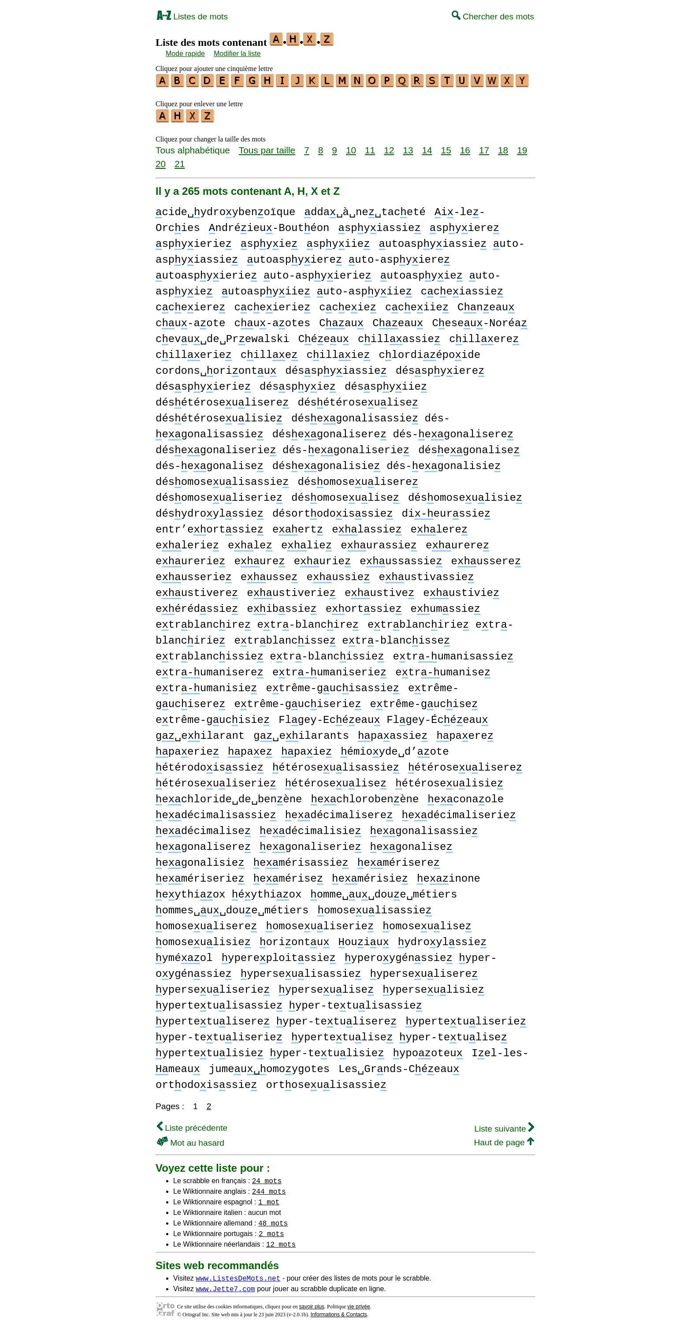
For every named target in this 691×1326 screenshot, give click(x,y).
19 (522, 147)
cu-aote (190, 320)
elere (439, 527)
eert (297, 527)
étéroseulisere (465, 765)
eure (259, 558)
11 (370, 147)
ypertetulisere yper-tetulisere (276, 1019)
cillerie (194, 352)
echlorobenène (365, 797)
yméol (184, 955)
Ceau (397, 320)
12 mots (281, 1241)
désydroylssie (210, 511)
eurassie (379, 543)
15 (446, 147)
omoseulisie (203, 939)
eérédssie (197, 606)
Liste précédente (192, 1125)
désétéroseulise (357, 400)
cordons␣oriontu (216, 368)
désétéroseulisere (222, 400)
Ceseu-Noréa (479, 320)
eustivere (197, 590)
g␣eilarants (301, 733)
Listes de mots (192, 16)
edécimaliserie (458, 812)
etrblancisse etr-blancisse (342, 638)
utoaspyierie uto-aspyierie (264, 273)
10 (351, 147)
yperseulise (326, 987)
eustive (379, 590)
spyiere (464, 225)
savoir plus (311, 1304)
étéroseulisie (449, 781)
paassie (392, 733)
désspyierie (203, 384)
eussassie (401, 558)
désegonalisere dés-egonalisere (392, 432)
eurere (457, 543)
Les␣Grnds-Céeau (398, 1066)
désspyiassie (335, 368)
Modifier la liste (237, 53)
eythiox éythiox (228, 892)
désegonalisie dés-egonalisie (386, 463)
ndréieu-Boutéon (269, 225)
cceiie (417, 305)
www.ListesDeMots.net (238, 1275)
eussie (338, 574)
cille (269, 352)
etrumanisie (206, 685)
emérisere (398, 860)
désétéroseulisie (219, 416)
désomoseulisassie (222, 479)
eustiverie (291, 590)
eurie (322, 558)
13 (408, 147)
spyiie (338, 241)
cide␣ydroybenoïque (225, 209)
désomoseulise (345, 495)
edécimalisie (310, 828)
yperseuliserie (213, 987)
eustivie (461, 590)
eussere (485, 558)
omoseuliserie (320, 923)
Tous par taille (267, 147)
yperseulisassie (301, 971)
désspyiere (440, 368)
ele (250, 543)
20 (161, 161)
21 (180, 161)
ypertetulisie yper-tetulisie (270, 1050)
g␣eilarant (200, 733)
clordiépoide (429, 352)
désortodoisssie (332, 511)
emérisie (370, 876)
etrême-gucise (424, 701)
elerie (187, 543)
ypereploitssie (279, 955)
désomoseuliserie (219, 495)
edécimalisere (339, 812)
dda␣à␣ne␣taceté (364, 209)
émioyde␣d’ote (395, 749)
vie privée (358, 1304)
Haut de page (504, 1139)
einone (448, 876)
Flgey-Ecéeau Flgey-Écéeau (383, 717)
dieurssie (446, 511)
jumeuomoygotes (269, 1066)
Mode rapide (185, 53)
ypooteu (428, 1050)
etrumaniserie (329, 670)
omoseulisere (206, 923)
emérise (288, 876)
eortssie (364, 606)
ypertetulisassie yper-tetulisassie (289, 1003)
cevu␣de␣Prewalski (223, 336)
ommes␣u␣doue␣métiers (232, 908)
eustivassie (426, 574)
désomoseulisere (357, 479)
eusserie (194, 574)
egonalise (411, 844)
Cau (341, 320)
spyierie (194, 241)
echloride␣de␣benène (229, 797)
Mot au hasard (190, 1140)
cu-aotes (272, 320)
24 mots (267, 1178)
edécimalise (203, 828)
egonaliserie (310, 844)
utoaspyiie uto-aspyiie (317, 289)
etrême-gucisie (213, 717)
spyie (269, 241)
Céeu (323, 336)
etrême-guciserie (297, 701)
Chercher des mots (493, 16)
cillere (484, 336)
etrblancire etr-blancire (257, 622)
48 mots (273, 1220)
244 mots (269, 1188)
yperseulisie (433, 987)
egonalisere (203, 844)
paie (306, 749)
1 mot (268, 1199)
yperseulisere (424, 971)
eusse (269, 574)
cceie (347, 305)
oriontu (294, 939)
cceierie (272, 305)
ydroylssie (442, 939)
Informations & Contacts (339, 1312)
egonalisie (200, 860)
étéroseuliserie (216, 781)
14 (427, 147)
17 (484, 147)
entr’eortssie (210, 527)
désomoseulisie (465, 495)
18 (503, 147)
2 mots (271, 1231)
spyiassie (379, 225)
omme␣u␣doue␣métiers (383, 892)
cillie (338, 352)
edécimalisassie (216, 812)
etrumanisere (210, 670)
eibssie (281, 606)
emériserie (200, 876)
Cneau (486, 305)
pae (250, 749)
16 (465, 147)
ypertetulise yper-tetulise (399, 1035)
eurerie (190, 558)
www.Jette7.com (225, 1286)
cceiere (190, 305)
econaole (465, 797)
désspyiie (386, 384)
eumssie (445, 606)
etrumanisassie (453, 654)
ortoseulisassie (326, 1082)
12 (389, 147)
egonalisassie (424, 828)
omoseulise (427, 923)
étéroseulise (335, 781)
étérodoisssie (210, 765)
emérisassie (301, 860)
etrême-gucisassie (332, 685)
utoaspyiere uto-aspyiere (348, 257)
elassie (366, 527)
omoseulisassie (374, 908)
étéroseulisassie (335, 765)
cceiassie (462, 289)
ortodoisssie (206, 1082)
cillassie (399, 336)
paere (465, 733)
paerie (187, 749)
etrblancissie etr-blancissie (270, 654)
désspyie (298, 384)
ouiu (363, 939)
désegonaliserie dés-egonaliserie (282, 447)
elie (306, 543)
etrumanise (442, 670)
